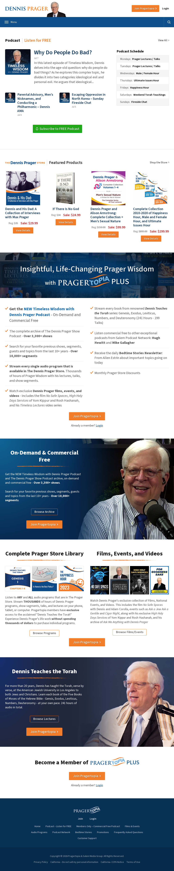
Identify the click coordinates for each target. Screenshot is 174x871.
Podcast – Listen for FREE (58, 826)
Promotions (103, 832)
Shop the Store (158, 162)
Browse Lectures (44, 719)
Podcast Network (61, 832)
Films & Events (132, 826)
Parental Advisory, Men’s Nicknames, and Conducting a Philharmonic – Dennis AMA (35, 102)
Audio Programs (39, 832)
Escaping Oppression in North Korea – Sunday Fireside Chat (89, 98)
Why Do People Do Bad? (63, 52)
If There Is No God (66, 209)
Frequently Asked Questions (128, 832)
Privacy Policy (41, 862)
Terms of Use (133, 862)
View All (162, 40)
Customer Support (87, 838)
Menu (11, 22)
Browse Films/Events (129, 632)
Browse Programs (44, 633)
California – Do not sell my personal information (74, 862)
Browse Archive (44, 512)
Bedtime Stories (83, 832)
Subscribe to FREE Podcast (57, 128)
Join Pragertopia (85, 416)
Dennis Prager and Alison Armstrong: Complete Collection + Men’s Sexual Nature (106, 215)
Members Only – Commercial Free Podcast (98, 826)
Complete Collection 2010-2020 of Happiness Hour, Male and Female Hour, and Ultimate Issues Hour (150, 217)
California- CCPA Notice (112, 862)
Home (37, 826)
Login (165, 8)
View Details (23, 230)
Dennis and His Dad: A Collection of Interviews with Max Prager (22, 213)
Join (144, 8)
